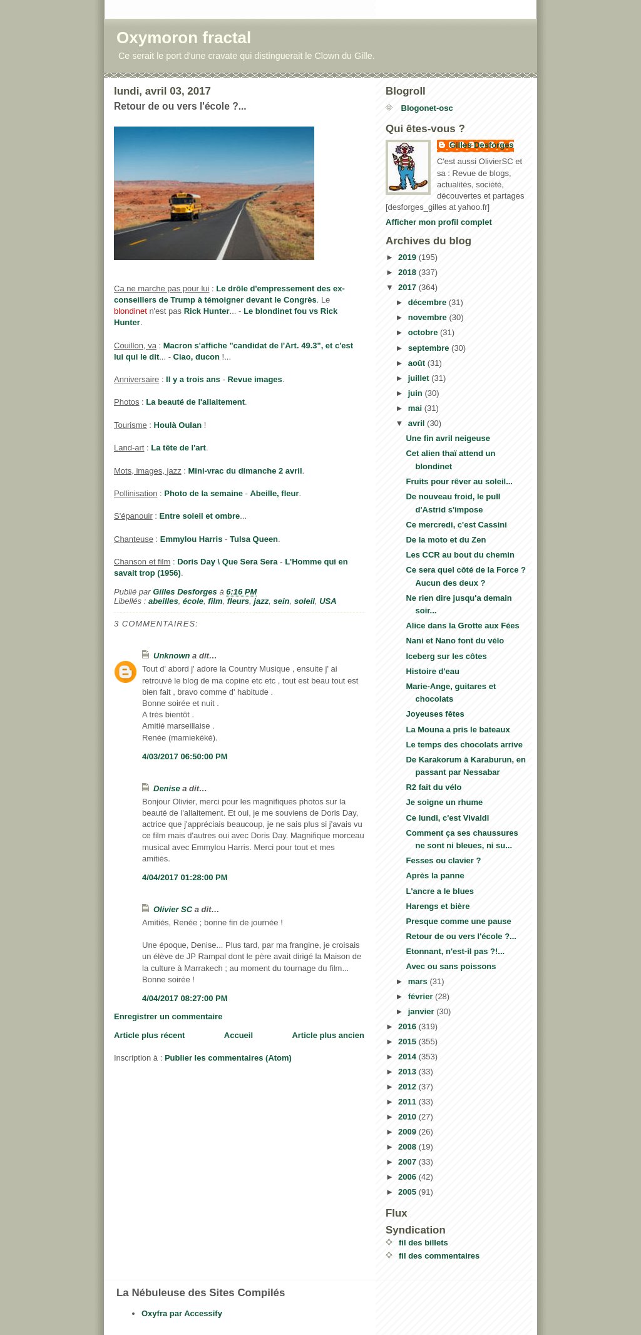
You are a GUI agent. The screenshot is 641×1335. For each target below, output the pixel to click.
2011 (408, 1101)
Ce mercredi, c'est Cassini (456, 524)
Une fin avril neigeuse (448, 438)
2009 (408, 1131)
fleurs (238, 601)
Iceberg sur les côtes (446, 656)
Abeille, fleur (274, 493)
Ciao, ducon (196, 356)
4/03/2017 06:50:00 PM (185, 756)
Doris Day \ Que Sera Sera (227, 561)
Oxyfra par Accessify (181, 1313)
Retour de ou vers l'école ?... (461, 936)
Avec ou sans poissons (451, 966)
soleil (304, 601)
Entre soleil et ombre (200, 516)
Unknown (171, 655)
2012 (408, 1086)
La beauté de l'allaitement (195, 402)
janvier (422, 1011)
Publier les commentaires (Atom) (228, 1057)
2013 (408, 1071)
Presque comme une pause (458, 921)
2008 (408, 1146)
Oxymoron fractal (183, 37)
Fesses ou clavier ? (443, 860)
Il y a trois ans (193, 379)
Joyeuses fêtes (435, 714)
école (193, 601)
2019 (408, 257)
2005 (408, 1192)
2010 (408, 1116)
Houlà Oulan (178, 425)
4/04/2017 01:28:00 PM (185, 877)
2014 (408, 1056)
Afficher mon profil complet (439, 222)
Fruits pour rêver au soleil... (459, 481)
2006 (408, 1177)
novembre (428, 317)
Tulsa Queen (254, 539)
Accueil (238, 1035)
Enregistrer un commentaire (168, 1016)
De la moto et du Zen (446, 539)
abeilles (163, 601)
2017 (408, 287)
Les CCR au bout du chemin (460, 554)
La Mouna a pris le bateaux (458, 729)
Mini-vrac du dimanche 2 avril (245, 470)
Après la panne (435, 875)
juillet (420, 378)
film (215, 601)
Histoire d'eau (432, 671)
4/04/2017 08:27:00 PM (185, 998)
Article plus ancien (328, 1035)
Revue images (254, 379)
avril (417, 423)
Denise (166, 788)
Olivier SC (172, 909)
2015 (408, 1041)
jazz (261, 601)
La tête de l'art (178, 447)
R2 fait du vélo (433, 787)
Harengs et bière (437, 906)
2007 (408, 1161)
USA (327, 601)
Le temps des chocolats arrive (464, 744)
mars (419, 981)
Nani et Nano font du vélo (455, 640)
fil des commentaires (439, 1255)
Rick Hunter (207, 311)
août (418, 363)
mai (416, 408)
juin (416, 393)
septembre (429, 348)
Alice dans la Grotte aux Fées (462, 625)
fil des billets (423, 1242)
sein (281, 601)
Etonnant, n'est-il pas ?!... (455, 951)
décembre (428, 302)
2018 (408, 272)
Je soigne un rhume (444, 802)
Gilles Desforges (481, 145)
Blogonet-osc (426, 108)
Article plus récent (149, 1035)
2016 (408, 1026)
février (421, 996)
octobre (424, 332)
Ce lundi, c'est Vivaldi (447, 818)
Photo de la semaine (203, 493)
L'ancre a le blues (440, 891)
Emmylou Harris (191, 539)
